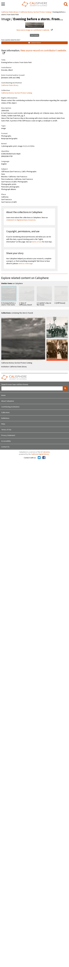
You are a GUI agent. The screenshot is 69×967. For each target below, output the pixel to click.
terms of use (37, 242)
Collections (5, 412)
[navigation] (3, 4)
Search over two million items (14, 384)
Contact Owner (34, 43)
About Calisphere (7, 401)
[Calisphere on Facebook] (43, 457)
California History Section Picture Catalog (35, 12)
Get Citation (34, 35)
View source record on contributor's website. (43, 50)
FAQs (3, 424)
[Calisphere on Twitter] (39, 457)
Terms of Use (6, 429)
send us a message (25, 263)
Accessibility (6, 441)
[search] (66, 4)
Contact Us (5, 447)
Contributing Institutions (10, 407)
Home (3, 395)
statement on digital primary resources (21, 220)
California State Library (10, 12)
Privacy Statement (8, 435)
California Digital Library (40, 454)
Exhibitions (5, 418)
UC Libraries (45, 452)
